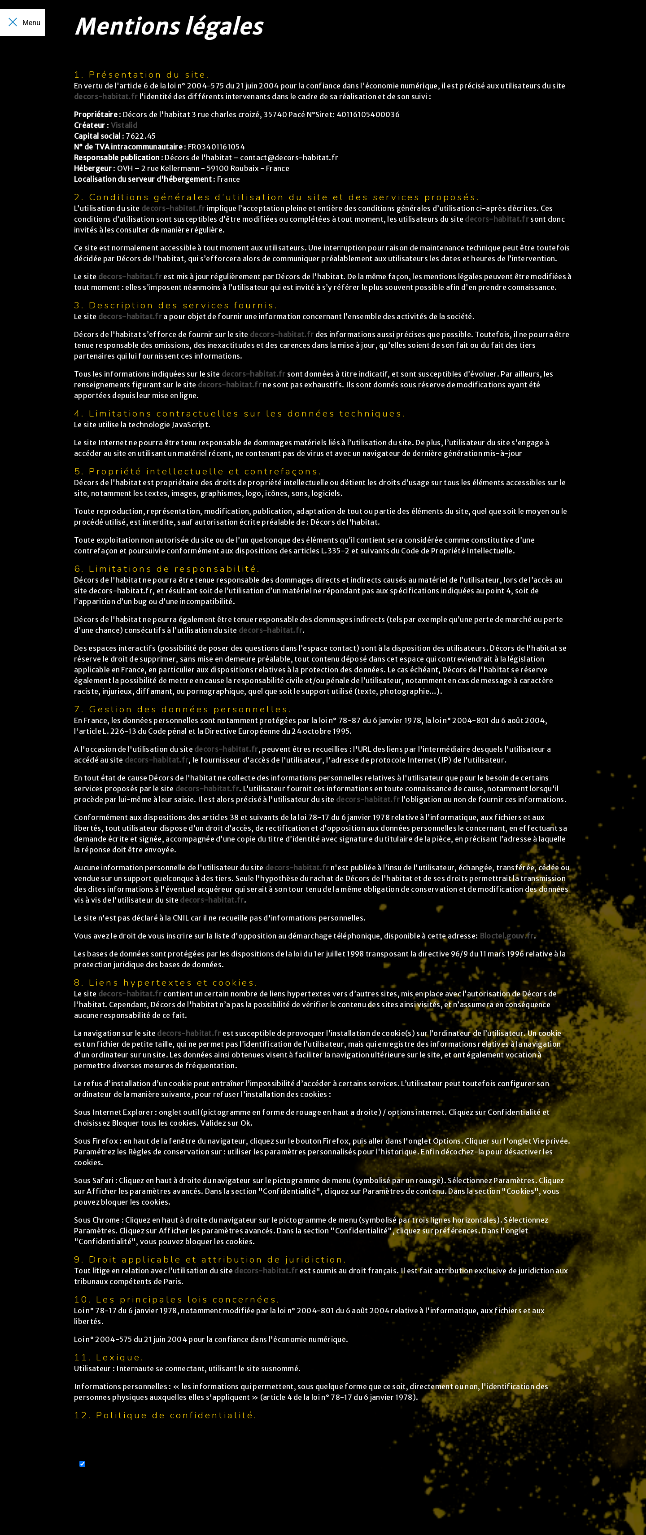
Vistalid (124, 125)
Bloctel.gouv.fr (507, 935)
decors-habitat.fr (106, 96)
